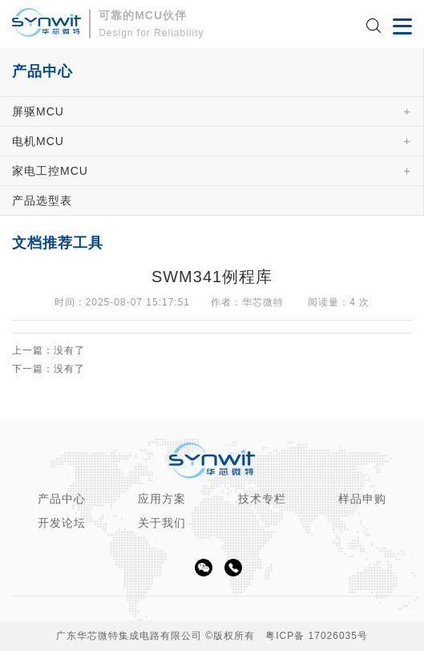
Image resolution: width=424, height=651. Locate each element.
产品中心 (62, 498)
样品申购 (362, 498)
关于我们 (162, 522)
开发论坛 (62, 522)
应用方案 (162, 498)
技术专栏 (262, 498)
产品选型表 (42, 200)
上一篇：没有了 (48, 351)
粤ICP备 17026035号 (316, 635)
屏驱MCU (38, 111)
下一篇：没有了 (48, 369)
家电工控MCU (50, 170)
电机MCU (38, 141)
